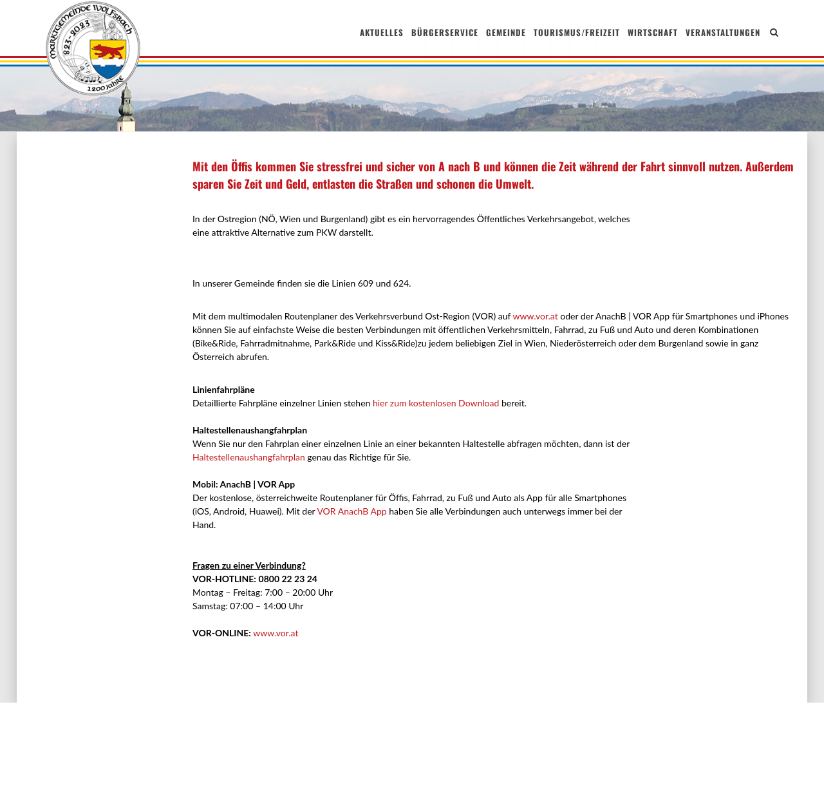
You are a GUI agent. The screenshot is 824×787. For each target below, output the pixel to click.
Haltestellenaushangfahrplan (248, 456)
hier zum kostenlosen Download (436, 402)
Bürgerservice (444, 32)
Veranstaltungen (723, 32)
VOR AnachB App (350, 511)
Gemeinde (506, 32)
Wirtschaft (653, 32)
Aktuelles (382, 32)
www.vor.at (534, 315)
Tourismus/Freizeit (577, 32)
